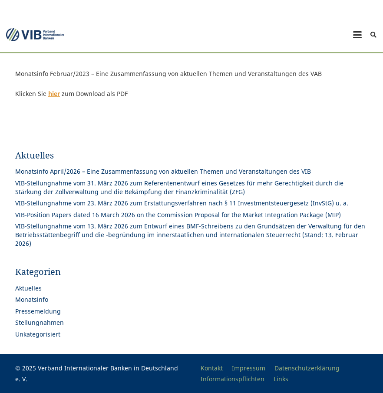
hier (54, 93)
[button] (357, 34)
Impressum (248, 368)
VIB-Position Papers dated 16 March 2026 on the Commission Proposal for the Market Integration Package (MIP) (178, 215)
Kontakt (212, 368)
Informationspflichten (232, 379)
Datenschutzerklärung (307, 368)
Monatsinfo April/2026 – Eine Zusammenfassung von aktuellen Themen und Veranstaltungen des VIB (163, 171)
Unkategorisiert (37, 334)
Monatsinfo (31, 299)
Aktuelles (28, 288)
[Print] (35, 34)
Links (281, 379)
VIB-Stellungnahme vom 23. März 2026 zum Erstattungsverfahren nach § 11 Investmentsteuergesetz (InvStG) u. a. (181, 203)
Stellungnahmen (39, 322)
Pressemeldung (38, 311)
